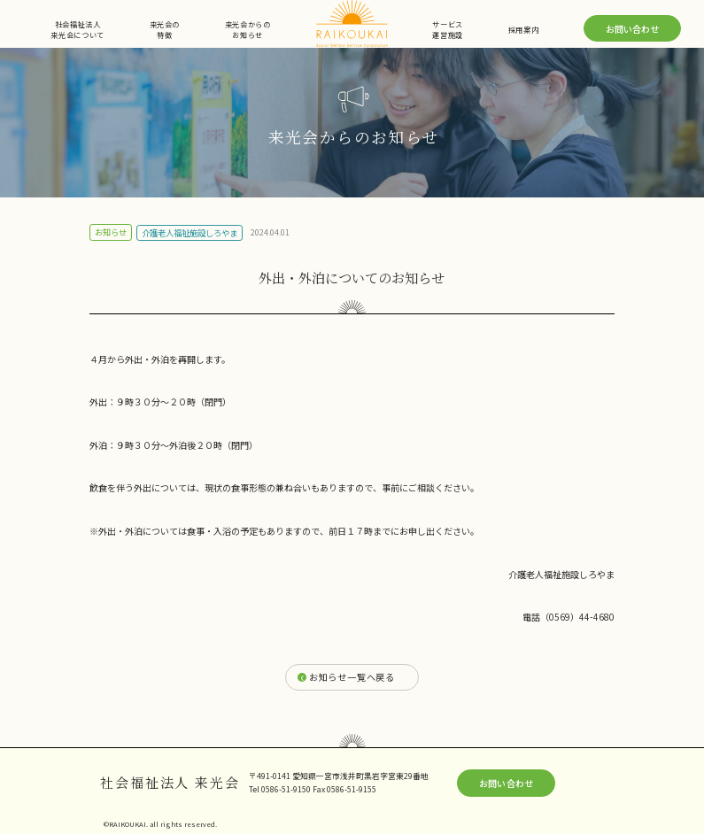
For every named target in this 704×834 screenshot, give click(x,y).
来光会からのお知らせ (248, 29)
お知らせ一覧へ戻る (352, 676)
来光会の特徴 (165, 29)
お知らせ (111, 232)
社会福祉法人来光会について (77, 29)
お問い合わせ (633, 28)
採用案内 (523, 29)
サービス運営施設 (447, 29)
